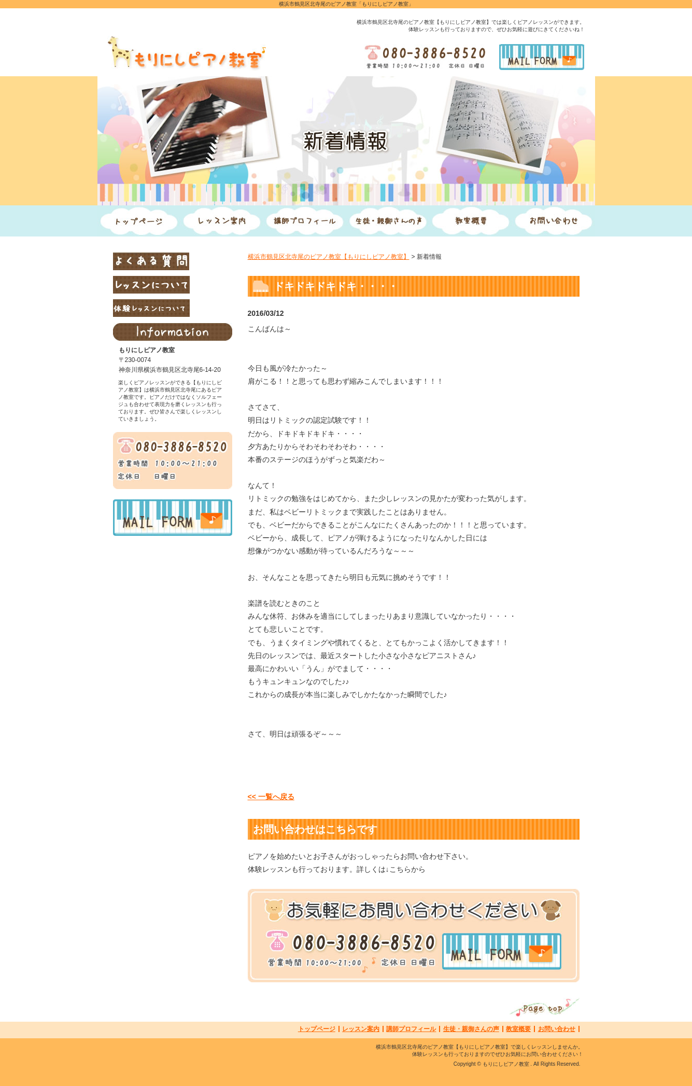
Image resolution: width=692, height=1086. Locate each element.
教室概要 (518, 1029)
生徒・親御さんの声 (471, 1029)
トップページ (316, 1029)
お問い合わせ (556, 1029)
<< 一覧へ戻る (271, 796)
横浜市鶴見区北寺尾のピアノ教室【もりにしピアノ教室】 (328, 256)
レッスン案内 (360, 1029)
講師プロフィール (411, 1029)
